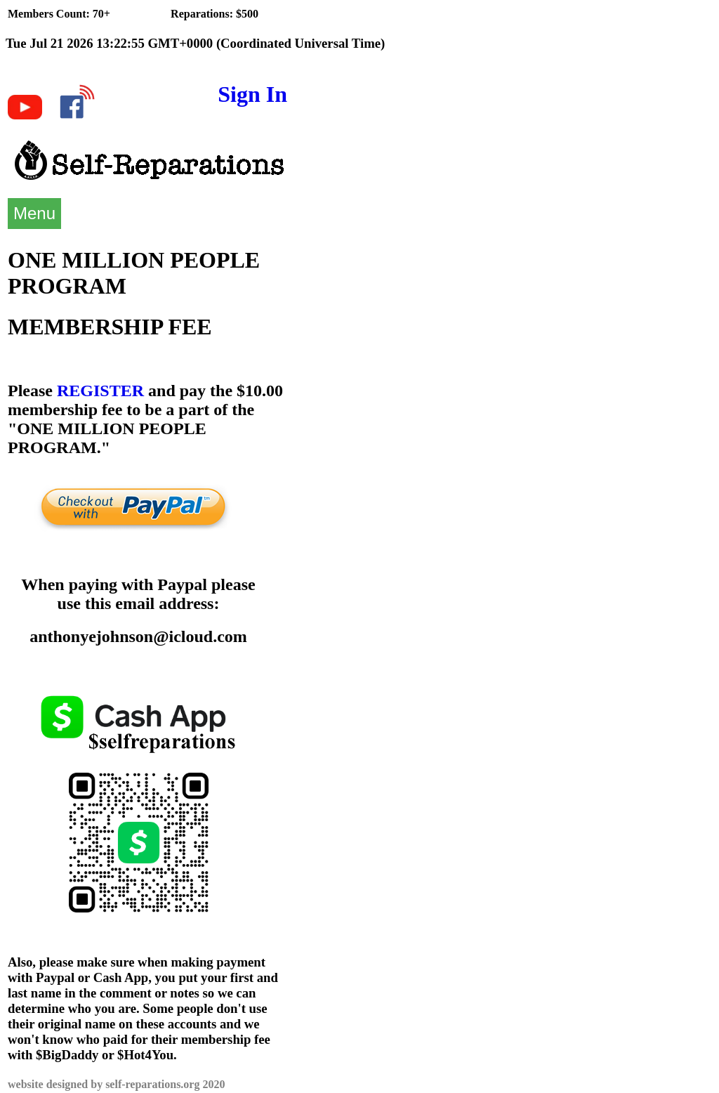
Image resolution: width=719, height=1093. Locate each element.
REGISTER (100, 390)
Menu (34, 213)
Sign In (252, 94)
